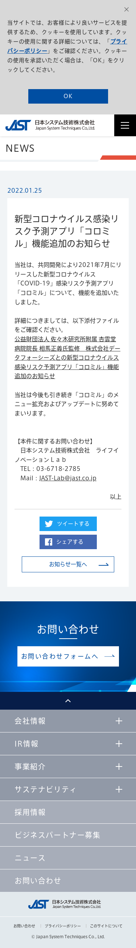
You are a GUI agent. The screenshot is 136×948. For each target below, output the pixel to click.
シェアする (69, 541)
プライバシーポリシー (63, 926)
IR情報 (26, 743)
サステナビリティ (46, 789)
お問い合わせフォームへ (60, 656)
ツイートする (73, 523)
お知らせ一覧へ (68, 564)
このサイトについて (106, 926)
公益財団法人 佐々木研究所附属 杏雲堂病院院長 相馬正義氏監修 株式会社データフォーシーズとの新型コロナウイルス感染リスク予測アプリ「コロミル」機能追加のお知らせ (67, 357)
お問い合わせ (24, 926)
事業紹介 (30, 766)
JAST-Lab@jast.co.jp (67, 478)
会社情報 (30, 720)
